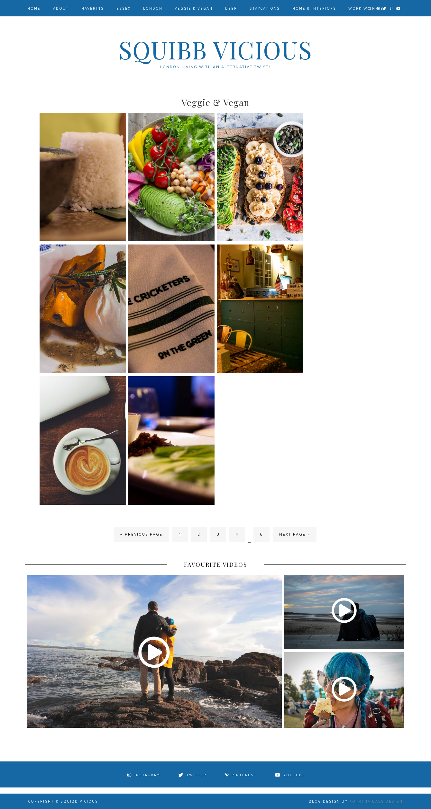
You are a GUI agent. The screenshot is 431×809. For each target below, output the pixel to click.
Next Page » (294, 534)
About (61, 8)
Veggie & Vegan (194, 8)
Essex (123, 8)
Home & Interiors (314, 8)
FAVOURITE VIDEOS (215, 564)
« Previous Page (141, 534)
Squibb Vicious (215, 49)
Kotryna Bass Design (376, 801)
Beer (231, 8)
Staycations (265, 8)
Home (34, 8)
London (152, 8)
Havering (92, 8)
